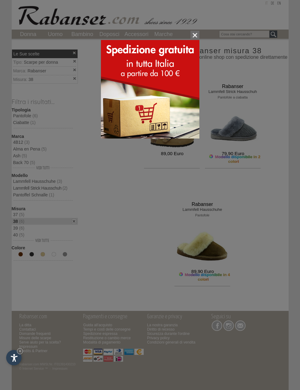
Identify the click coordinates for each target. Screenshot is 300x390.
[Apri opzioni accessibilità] (14, 357)
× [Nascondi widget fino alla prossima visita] (20, 351)
